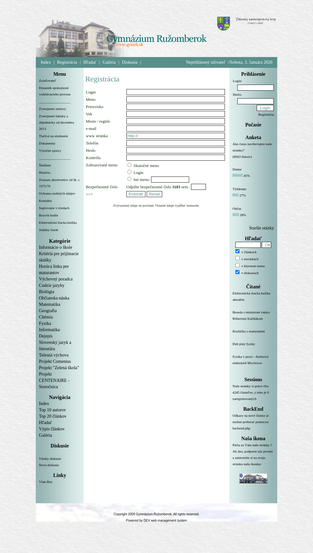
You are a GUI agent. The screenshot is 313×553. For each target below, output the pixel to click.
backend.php (241, 428)
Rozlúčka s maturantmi (253, 335)
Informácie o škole (55, 247)
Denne (237, 169)
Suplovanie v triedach (54, 208)
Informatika (49, 329)
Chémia (46, 317)
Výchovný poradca (56, 279)
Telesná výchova (53, 355)
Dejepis (46, 336)
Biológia (46, 291)
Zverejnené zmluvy (52, 109)
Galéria (109, 62)
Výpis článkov (52, 429)
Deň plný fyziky (253, 347)
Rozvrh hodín (48, 215)
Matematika (49, 304)
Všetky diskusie (50, 458)
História (44, 172)
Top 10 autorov (52, 410)
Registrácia (67, 62)
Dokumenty (47, 143)
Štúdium (45, 165)
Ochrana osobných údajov (57, 193)
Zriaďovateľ (47, 80)
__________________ (54, 101)
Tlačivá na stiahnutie (53, 136)
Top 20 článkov (53, 416)
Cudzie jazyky (51, 285)
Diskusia (129, 62)
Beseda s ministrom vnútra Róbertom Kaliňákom (253, 319)
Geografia (48, 310)
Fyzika (45, 323)
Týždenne (239, 189)
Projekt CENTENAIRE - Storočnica (54, 380)
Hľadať (89, 62)
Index (46, 62)
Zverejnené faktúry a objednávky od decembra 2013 (56, 122)
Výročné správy (50, 150)
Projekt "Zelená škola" (59, 367)
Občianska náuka (54, 298)
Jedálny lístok (48, 230)
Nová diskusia (49, 465)
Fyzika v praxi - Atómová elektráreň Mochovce (253, 363)
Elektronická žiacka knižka (58, 222)
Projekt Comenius (55, 361)
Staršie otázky (261, 228)
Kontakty (45, 201)
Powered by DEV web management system (156, 520)
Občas (237, 208)
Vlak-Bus (45, 482)
